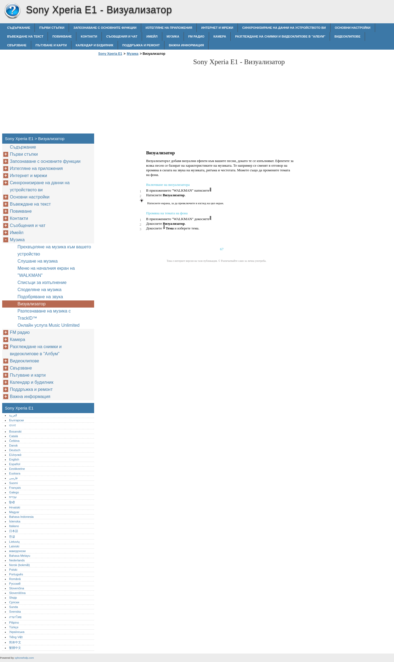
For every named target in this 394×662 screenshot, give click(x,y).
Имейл (152, 36)
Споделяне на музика (40, 289)
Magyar (14, 512)
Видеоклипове (347, 36)
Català (13, 436)
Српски (14, 602)
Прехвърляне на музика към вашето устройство (54, 250)
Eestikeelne (17, 468)
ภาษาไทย (15, 617)
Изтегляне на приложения (169, 27)
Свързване (17, 45)
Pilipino (14, 622)
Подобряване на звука (40, 296)
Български (16, 420)
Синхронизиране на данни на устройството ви (284, 27)
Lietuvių (14, 541)
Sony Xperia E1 (12, 11)
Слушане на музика (38, 261)
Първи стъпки (51, 27)
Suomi (13, 483)
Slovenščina (17, 593)
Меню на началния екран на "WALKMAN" (46, 272)
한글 (12, 536)
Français (15, 487)
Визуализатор (32, 304)
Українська (16, 631)
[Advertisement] (143, 96)
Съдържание (18, 27)
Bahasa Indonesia (21, 516)
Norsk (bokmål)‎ (19, 565)
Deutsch (14, 450)
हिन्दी (12, 502)
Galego (14, 492)
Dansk (13, 445)
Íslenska (14, 521)
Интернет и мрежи (217, 27)
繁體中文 (15, 647)
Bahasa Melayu (19, 555)
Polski (13, 569)
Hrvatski (14, 507)
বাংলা (12, 425)
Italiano (14, 526)
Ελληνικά (15, 454)
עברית (13, 497)
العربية (13, 415)
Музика (173, 36)
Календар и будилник (94, 45)
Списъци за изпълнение (42, 282)
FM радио (196, 36)
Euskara (14, 473)
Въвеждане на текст (25, 36)
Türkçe (13, 627)
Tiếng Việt (15, 637)
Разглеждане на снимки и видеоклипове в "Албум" (280, 36)
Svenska (15, 611)
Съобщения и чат (121, 36)
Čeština (14, 440)
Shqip (13, 597)
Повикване (62, 36)
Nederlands (17, 560)
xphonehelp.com (24, 657)
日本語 (13, 531)
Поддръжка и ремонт (141, 45)
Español (14, 464)
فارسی (13, 478)
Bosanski (15, 431)
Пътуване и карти (51, 45)
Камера (219, 36)
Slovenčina (16, 588)
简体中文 (15, 642)
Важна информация (186, 45)
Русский (15, 583)
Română (15, 579)
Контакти (89, 36)
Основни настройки (352, 27)
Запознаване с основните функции (105, 27)
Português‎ (16, 574)
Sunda (13, 607)
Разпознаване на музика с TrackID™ (44, 314)
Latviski (14, 546)
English (14, 459)
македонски (17, 551)
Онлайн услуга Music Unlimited (49, 325)
